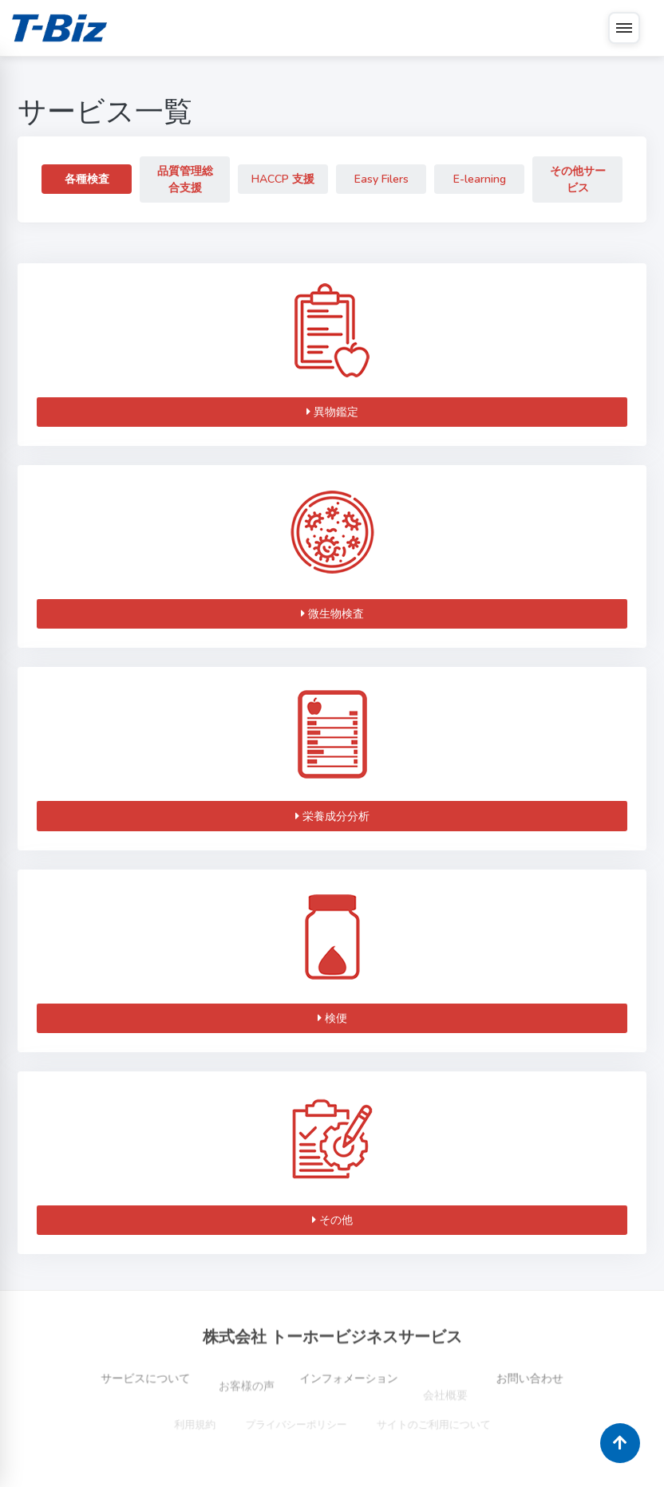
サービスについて (126, 1394)
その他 (332, 1220)
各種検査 (87, 179)
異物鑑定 (332, 412)
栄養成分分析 (332, 816)
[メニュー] (624, 28)
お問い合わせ (549, 1394)
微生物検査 (332, 613)
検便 (332, 1018)
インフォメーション (348, 1395)
